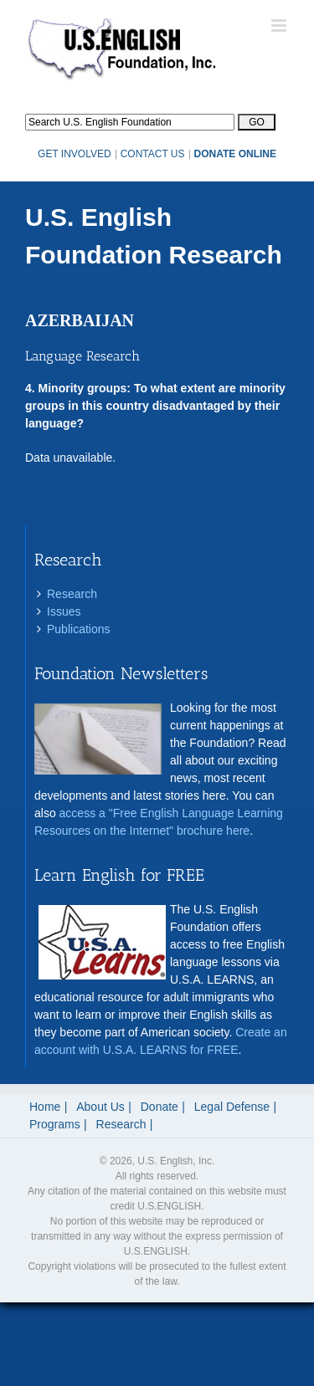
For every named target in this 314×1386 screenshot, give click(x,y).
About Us (100, 1106)
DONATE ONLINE (235, 154)
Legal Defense (232, 1106)
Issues (63, 611)
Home (44, 1106)
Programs (54, 1124)
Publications (79, 629)
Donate (159, 1106)
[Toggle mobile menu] (280, 25)
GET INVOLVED (74, 154)
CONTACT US (153, 154)
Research (72, 594)
